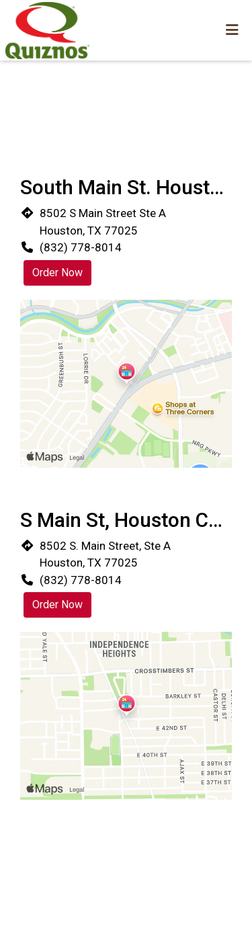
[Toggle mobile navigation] (232, 30)
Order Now (57, 272)
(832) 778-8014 (81, 247)
